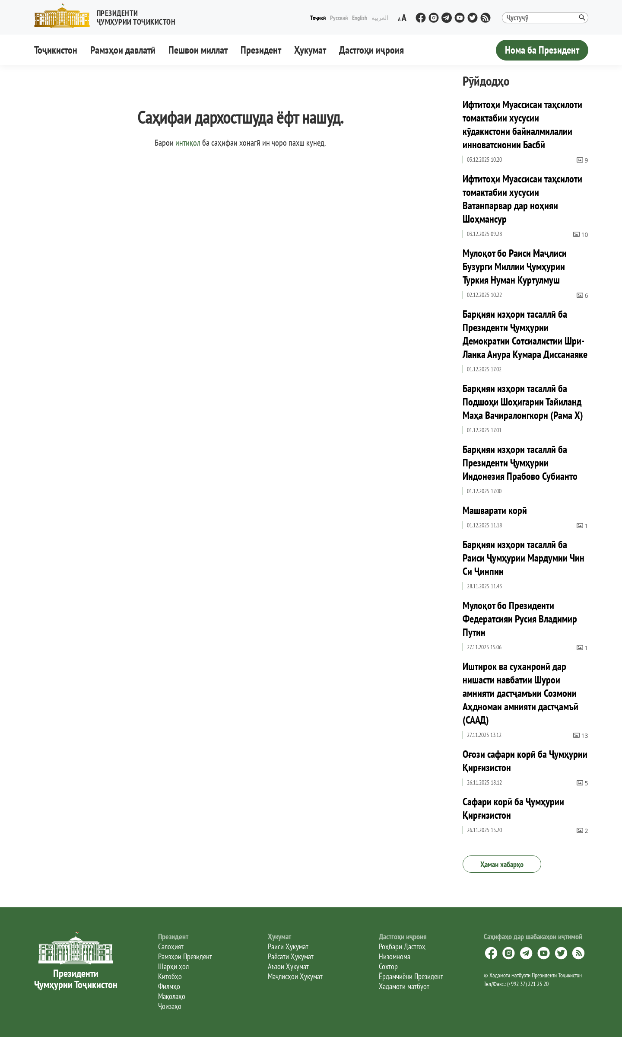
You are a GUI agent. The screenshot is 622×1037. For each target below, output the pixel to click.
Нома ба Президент (542, 50)
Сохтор (388, 966)
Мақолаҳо (171, 996)
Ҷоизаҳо (169, 1006)
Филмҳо (169, 986)
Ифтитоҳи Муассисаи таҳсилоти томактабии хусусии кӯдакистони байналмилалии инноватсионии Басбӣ (522, 124)
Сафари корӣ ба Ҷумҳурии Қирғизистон (513, 808)
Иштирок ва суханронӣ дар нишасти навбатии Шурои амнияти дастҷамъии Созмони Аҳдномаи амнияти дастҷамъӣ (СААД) (520, 693)
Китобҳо (170, 976)
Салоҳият (171, 946)
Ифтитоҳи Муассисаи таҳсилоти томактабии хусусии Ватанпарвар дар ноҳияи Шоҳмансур (522, 199)
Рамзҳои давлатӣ (123, 50)
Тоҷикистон (55, 50)
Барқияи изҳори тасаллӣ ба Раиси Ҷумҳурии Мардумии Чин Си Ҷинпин (523, 558)
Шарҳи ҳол (173, 966)
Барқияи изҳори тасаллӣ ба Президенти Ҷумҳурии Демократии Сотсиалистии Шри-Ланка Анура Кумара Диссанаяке (525, 334)
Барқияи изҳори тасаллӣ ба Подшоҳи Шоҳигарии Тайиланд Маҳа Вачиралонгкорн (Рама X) (523, 402)
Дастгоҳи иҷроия (371, 50)
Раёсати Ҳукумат (291, 956)
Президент (261, 50)
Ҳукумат (310, 50)
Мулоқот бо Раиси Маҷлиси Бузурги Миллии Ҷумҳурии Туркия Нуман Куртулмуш (515, 266)
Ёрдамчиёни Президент (411, 976)
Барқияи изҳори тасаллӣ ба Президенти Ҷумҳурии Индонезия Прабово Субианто (520, 463)
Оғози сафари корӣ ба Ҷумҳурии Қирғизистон (525, 760)
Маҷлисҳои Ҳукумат (295, 976)
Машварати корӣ (495, 510)
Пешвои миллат (198, 50)
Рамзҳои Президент (185, 956)
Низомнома (394, 956)
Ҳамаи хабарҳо (502, 864)
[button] (108, 15)
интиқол (187, 142)
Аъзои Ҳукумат (288, 966)
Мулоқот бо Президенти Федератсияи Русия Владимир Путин (520, 619)
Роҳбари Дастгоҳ (402, 946)
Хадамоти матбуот (404, 986)
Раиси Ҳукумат (288, 946)
